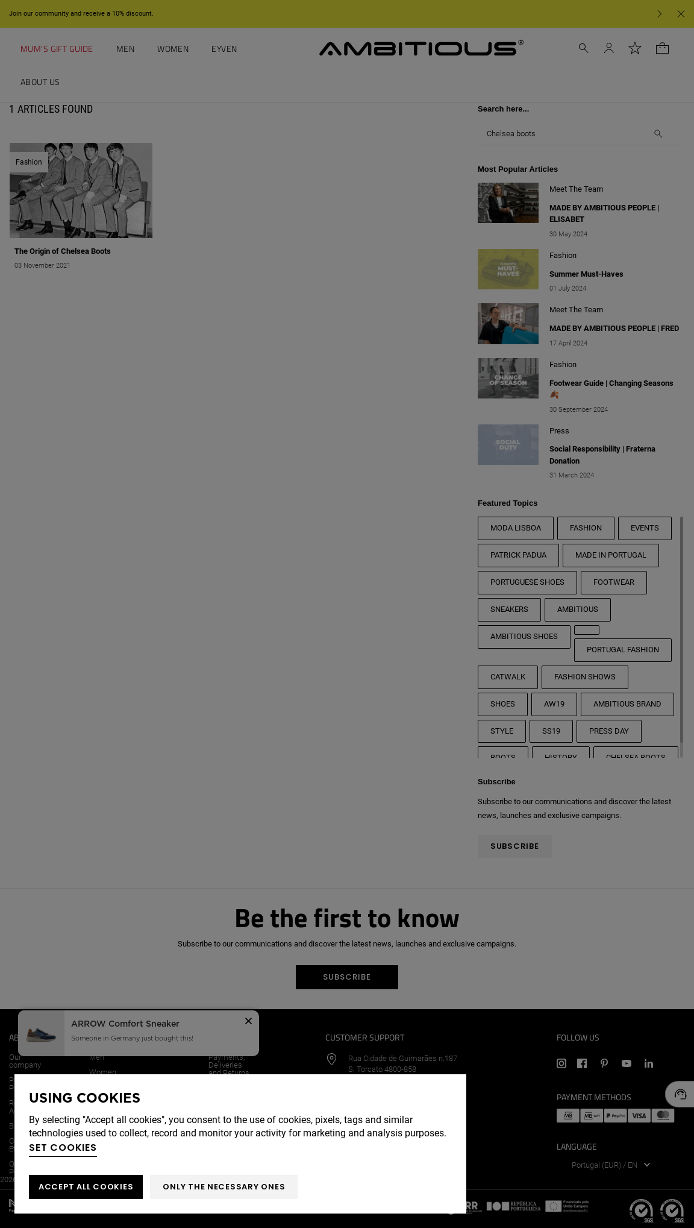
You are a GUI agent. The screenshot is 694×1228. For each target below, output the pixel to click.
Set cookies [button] (63, 1147)
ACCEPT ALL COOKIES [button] (86, 1186)
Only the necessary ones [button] (224, 1186)
